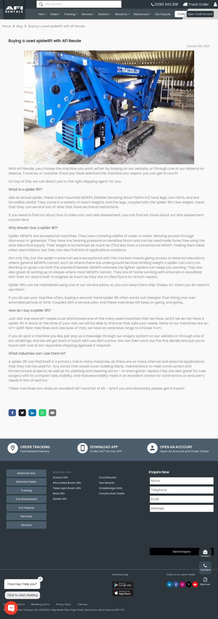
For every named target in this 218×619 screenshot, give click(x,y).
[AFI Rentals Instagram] (182, 584)
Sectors (103, 14)
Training (69, 14)
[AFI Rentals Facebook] (176, 584)
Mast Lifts (59, 493)
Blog (20, 26)
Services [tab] (26, 516)
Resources (141, 14)
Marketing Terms (40, 604)
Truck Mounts (107, 477)
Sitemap (82, 604)
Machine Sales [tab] (26, 482)
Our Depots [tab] (26, 508)
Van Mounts (107, 483)
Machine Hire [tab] (26, 473)
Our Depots (163, 14)
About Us (121, 14)
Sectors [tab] (26, 525)
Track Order (196, 4)
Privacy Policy (63, 604)
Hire (41, 14)
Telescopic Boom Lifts (67, 488)
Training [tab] (26, 490)
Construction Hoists (112, 493)
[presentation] (167, 529)
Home (6, 26)
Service (87, 14)
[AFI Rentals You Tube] (195, 584)
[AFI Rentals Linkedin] (169, 584)
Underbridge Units (110, 488)
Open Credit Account (200, 14)
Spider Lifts (60, 499)
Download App (120, 574)
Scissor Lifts (60, 477)
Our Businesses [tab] (26, 499)
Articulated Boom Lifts (67, 483)
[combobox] (79, 4)
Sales (54, 14)
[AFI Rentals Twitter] (189, 584)
